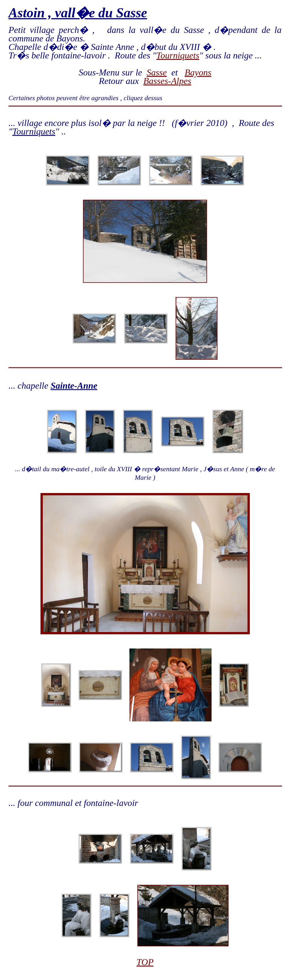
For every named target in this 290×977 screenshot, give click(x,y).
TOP (145, 962)
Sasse (157, 72)
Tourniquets (177, 55)
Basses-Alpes (167, 81)
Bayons (198, 72)
